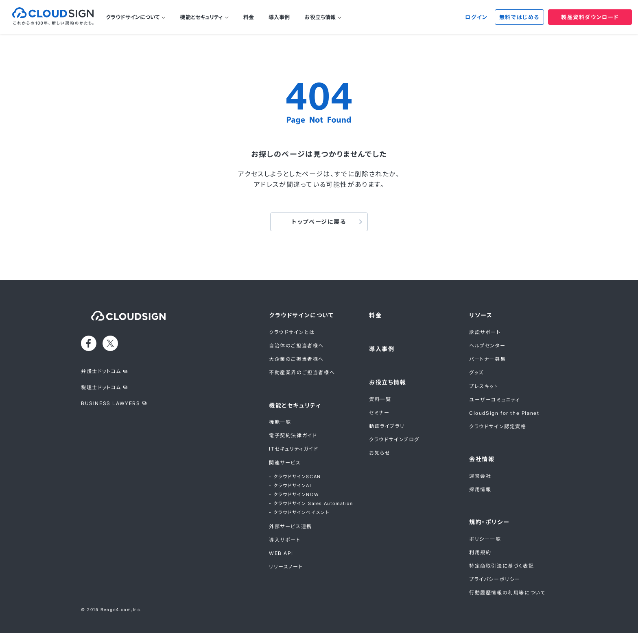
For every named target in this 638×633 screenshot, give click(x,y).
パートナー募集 (487, 359)
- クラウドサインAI (290, 485)
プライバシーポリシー (494, 579)
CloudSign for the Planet (504, 413)
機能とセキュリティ (201, 17)
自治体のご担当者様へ (296, 346)
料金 (248, 17)
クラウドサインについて (133, 17)
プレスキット (483, 386)
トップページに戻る (319, 221)
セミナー (379, 413)
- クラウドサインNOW (294, 494)
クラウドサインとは (292, 332)
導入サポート (285, 540)
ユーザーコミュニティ (494, 400)
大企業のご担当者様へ (296, 359)
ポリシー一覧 (485, 539)
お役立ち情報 (320, 17)
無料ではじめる (519, 17)
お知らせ (379, 453)
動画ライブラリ (386, 426)
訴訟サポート (485, 332)
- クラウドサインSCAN (295, 476)
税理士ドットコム (101, 387)
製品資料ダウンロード (590, 17)
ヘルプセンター (487, 346)
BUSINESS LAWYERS (110, 403)
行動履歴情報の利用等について (507, 593)
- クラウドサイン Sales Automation (311, 503)
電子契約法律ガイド (293, 435)
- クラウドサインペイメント (299, 512)
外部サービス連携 (290, 526)
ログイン (476, 17)
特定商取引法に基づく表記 (501, 566)
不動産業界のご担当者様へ (302, 372)
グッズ (476, 372)
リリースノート (286, 567)
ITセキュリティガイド (294, 449)
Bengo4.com (116, 609)
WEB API (281, 553)
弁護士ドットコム (101, 371)
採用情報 (480, 489)
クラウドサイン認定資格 (498, 426)
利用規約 (480, 552)
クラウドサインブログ (394, 439)
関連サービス (285, 463)
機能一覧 (280, 422)
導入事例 (279, 17)
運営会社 (480, 476)
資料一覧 (380, 399)
